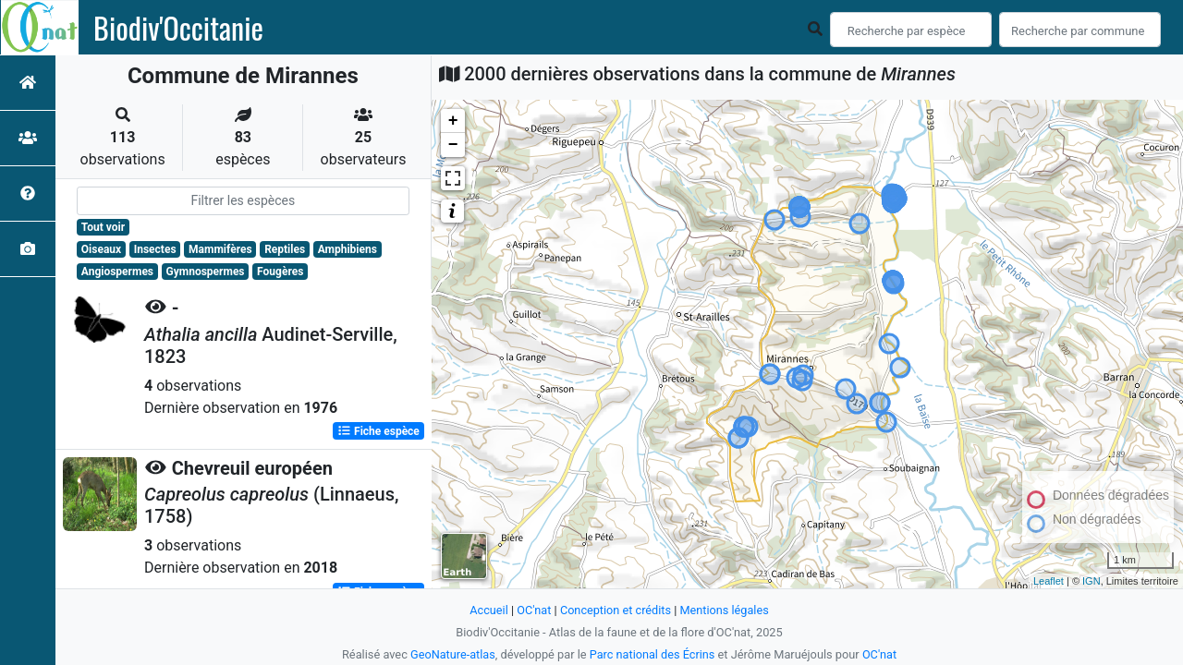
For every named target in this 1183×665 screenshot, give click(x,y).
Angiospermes (117, 271)
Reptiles (284, 249)
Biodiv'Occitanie (178, 27)
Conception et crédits (615, 610)
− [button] (453, 145)
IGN (1091, 580)
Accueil (488, 610)
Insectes (155, 249)
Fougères (280, 271)
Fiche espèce (378, 430)
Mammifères (220, 249)
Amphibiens (347, 249)
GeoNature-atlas (452, 654)
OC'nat (533, 610)
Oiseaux (101, 249)
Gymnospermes (205, 271)
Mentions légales (725, 610)
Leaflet (1048, 580)
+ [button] (453, 121)
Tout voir (103, 227)
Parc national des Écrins (652, 654)
